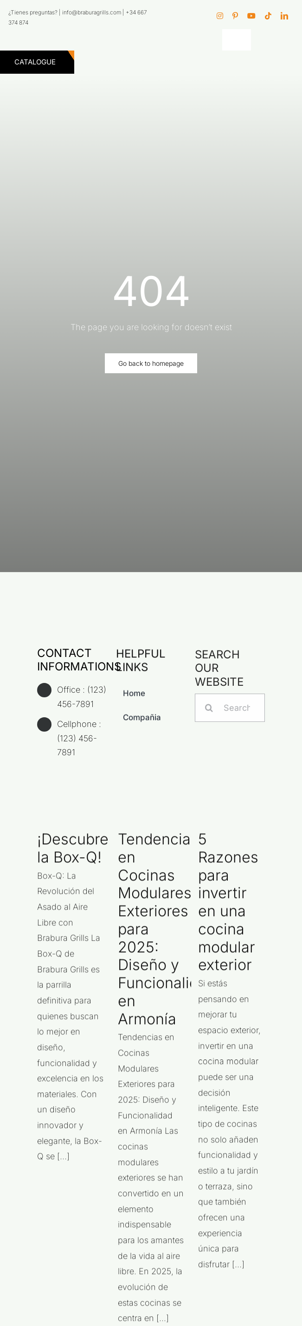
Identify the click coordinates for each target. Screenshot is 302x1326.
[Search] (209, 712)
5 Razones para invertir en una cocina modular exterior (228, 906)
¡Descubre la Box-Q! (73, 852)
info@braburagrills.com (91, 12)
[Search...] (230, 712)
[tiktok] (268, 15)
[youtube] (251, 15)
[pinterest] (235, 15)
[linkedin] (284, 15)
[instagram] (220, 15)
